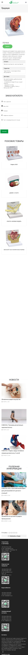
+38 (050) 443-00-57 (6, 594)
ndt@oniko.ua (8, 620)
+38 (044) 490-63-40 (6, 616)
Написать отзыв (14, 536)
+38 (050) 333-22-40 (6, 619)
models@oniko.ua (9, 548)
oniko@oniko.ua (8, 572)
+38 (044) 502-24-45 (6, 569)
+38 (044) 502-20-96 (6, 547)
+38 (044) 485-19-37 (6, 570)
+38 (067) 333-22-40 (6, 617)
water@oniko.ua (8, 595)
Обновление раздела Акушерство (10, 399)
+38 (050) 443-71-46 (6, 551)
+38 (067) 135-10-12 (6, 575)
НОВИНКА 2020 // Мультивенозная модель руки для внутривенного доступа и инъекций (13, 491)
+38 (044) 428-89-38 (6, 592)
